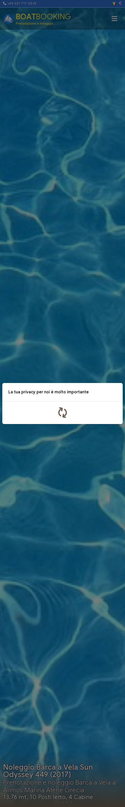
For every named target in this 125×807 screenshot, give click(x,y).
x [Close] (115, 393)
